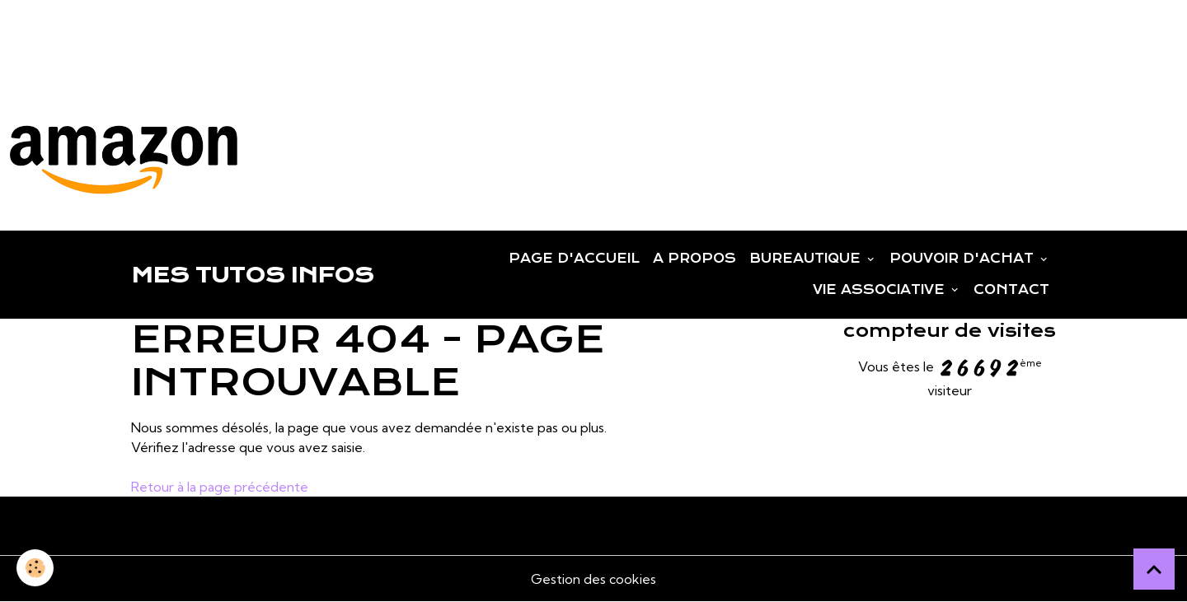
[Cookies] (35, 567)
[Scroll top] (1154, 569)
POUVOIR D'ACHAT (963, 258)
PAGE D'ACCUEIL (574, 258)
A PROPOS (694, 258)
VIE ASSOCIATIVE (881, 289)
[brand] (252, 275)
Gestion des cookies (593, 579)
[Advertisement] (300, 37)
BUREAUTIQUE (807, 258)
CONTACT (1011, 289)
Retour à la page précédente (219, 486)
